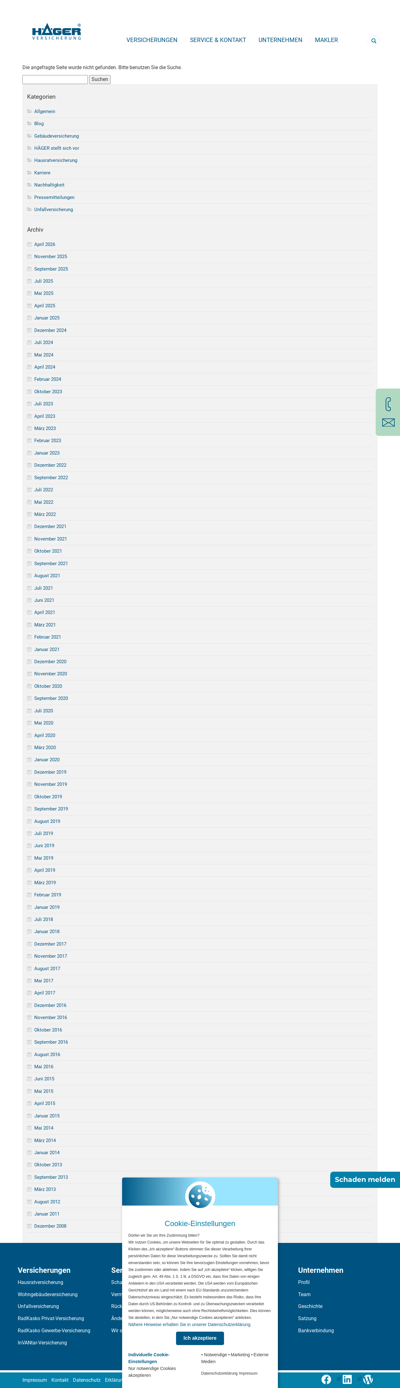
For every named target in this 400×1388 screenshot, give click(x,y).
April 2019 (44, 870)
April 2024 (44, 367)
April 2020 (44, 735)
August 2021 (47, 575)
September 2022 (51, 477)
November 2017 (50, 956)
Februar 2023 (47, 440)
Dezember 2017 (50, 944)
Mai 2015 (43, 1091)
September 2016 (51, 1042)
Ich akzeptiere (200, 1338)
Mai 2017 (43, 981)
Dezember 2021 (50, 526)
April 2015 (44, 1103)
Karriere (42, 173)
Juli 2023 (43, 404)
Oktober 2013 (48, 1165)
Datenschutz (87, 1380)
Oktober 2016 (48, 1030)
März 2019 (45, 882)
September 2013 (51, 1177)
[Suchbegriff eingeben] (374, 40)
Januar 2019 (47, 907)
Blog (39, 123)
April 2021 (44, 612)
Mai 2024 (43, 355)
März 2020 (45, 747)
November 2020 (50, 674)
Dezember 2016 (50, 1005)
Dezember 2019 (50, 772)
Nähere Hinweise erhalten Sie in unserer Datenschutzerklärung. (189, 1324)
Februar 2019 (47, 895)
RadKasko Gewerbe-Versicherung (54, 1331)
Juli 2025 (43, 281)
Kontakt (60, 1380)
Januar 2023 (47, 453)
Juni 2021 (44, 600)
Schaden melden (365, 1180)
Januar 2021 (47, 649)
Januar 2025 (47, 318)
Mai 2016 (43, 1066)
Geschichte (310, 1306)
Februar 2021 (47, 637)
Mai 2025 (43, 293)
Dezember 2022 (50, 465)
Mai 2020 (43, 723)
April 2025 (44, 306)
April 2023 (44, 416)
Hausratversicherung (55, 160)
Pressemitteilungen (54, 197)
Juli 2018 (43, 919)
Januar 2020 (47, 759)
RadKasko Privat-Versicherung (51, 1318)
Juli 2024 (43, 342)
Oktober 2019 (48, 797)
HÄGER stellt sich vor (56, 148)
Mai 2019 (43, 858)
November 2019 (50, 784)
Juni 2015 (44, 1079)
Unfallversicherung (53, 209)
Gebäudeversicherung (56, 136)
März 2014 (45, 1140)
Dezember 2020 (50, 661)
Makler (326, 40)
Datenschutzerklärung (219, 1373)
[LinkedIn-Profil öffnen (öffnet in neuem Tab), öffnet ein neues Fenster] (352, 1378)
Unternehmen (280, 40)
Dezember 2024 (50, 330)
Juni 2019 (44, 845)
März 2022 (45, 514)
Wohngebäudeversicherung (48, 1294)
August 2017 (47, 968)
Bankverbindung (316, 1331)
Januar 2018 (47, 931)
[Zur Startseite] (56, 29)
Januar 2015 (47, 1116)
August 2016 (47, 1054)
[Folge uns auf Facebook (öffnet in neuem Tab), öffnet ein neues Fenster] (331, 1378)
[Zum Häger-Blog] (370, 1378)
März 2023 (45, 428)
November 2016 (50, 1017)
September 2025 (51, 269)
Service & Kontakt (218, 40)
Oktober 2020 (48, 686)
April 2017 (44, 993)
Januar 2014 (47, 1152)
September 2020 (51, 698)
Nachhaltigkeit (49, 185)
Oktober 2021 (48, 551)
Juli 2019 (43, 833)
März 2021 (45, 625)
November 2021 (50, 539)
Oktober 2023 (48, 391)
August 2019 (47, 821)
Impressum (34, 1380)
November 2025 (50, 256)
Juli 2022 (43, 490)
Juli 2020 (43, 711)
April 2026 (44, 244)
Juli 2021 (43, 588)
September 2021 (51, 563)
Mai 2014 (43, 1128)
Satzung (307, 1318)
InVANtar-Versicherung (42, 1343)
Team (304, 1294)
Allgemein (44, 111)
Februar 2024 (47, 379)
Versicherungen (152, 40)
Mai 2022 (43, 502)
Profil (304, 1282)
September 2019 (51, 809)
